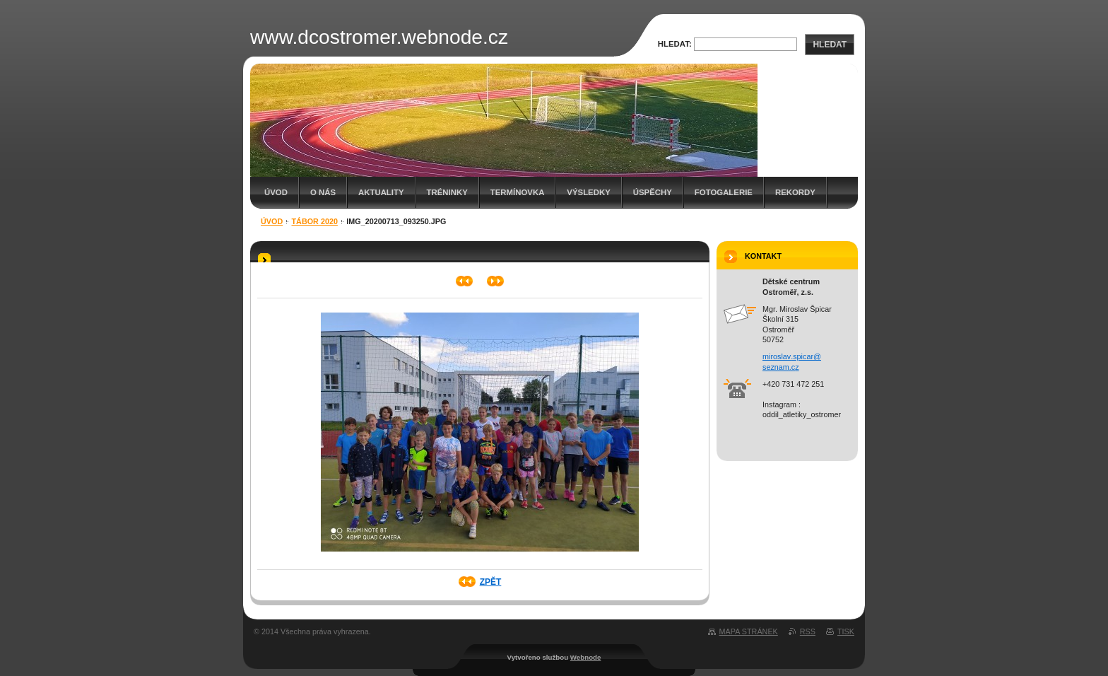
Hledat (830, 44)
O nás (323, 192)
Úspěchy (652, 192)
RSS (807, 631)
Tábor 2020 (315, 221)
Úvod (276, 192)
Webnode (585, 657)
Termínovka (517, 192)
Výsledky (588, 192)
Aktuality (381, 192)
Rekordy (795, 192)
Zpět (491, 582)
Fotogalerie (724, 192)
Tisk (845, 631)
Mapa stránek (748, 631)
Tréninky (447, 192)
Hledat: (675, 44)
